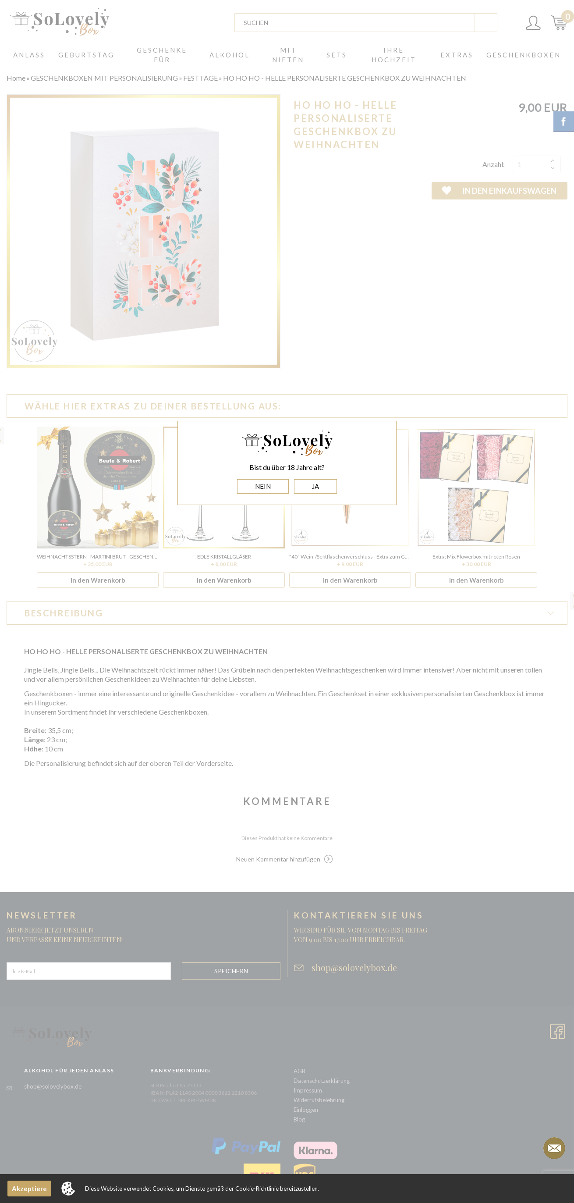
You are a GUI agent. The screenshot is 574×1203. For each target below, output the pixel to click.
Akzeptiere (29, 1188)
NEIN (263, 486)
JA (315, 486)
